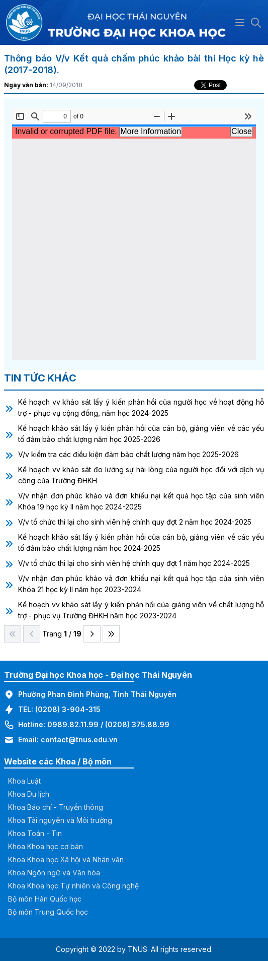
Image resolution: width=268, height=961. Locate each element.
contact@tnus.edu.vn (79, 739)
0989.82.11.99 (73, 724)
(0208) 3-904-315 (68, 709)
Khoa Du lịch (28, 794)
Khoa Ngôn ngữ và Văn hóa (54, 872)
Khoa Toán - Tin (35, 833)
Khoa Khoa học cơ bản (45, 846)
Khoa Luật (24, 781)
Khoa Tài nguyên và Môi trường (60, 820)
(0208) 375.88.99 (137, 724)
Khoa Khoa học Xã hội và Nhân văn (66, 859)
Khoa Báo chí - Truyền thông (55, 807)
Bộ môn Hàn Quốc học (44, 898)
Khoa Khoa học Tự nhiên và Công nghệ (73, 885)
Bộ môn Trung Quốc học (48, 912)
